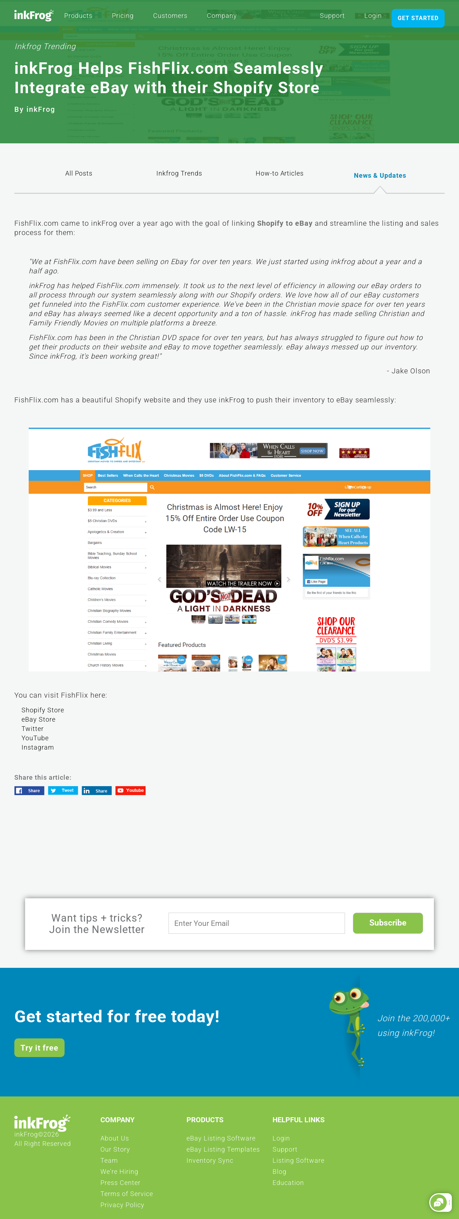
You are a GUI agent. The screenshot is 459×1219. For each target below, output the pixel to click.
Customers (170, 18)
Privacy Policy (122, 1207)
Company (222, 18)
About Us (114, 1140)
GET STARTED (418, 18)
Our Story (115, 1151)
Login (373, 18)
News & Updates (380, 175)
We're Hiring (119, 1174)
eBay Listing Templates (223, 1151)
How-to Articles (280, 176)
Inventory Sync (209, 1162)
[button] (438, 1202)
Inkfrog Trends (179, 176)
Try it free (39, 1047)
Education (288, 1185)
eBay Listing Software (221, 1140)
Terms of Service (126, 1196)
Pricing (122, 18)
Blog (280, 1174)
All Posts (79, 176)
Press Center (120, 1185)
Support (332, 18)
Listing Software (299, 1162)
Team (109, 1162)
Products (78, 18)
